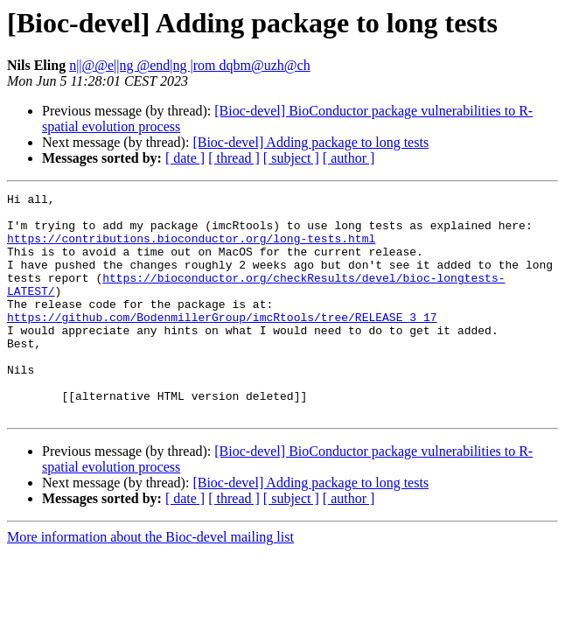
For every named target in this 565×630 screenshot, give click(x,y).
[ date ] (185, 157)
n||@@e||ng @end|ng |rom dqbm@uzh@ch (189, 65)
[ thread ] (234, 157)
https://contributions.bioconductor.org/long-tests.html (191, 248)
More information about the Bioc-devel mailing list (150, 581)
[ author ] (349, 157)
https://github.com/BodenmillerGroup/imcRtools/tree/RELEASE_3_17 (221, 343)
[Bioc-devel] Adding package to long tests (310, 142)
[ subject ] (291, 157)
